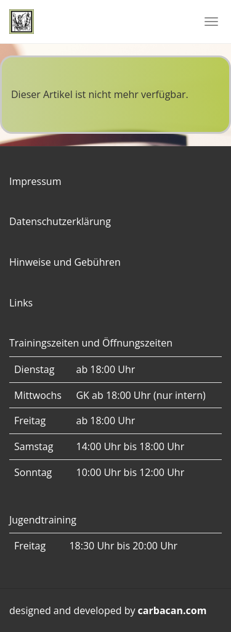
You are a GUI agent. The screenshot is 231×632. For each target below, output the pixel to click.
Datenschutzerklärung (60, 221)
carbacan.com (172, 610)
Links (21, 303)
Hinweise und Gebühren (65, 262)
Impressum (35, 181)
